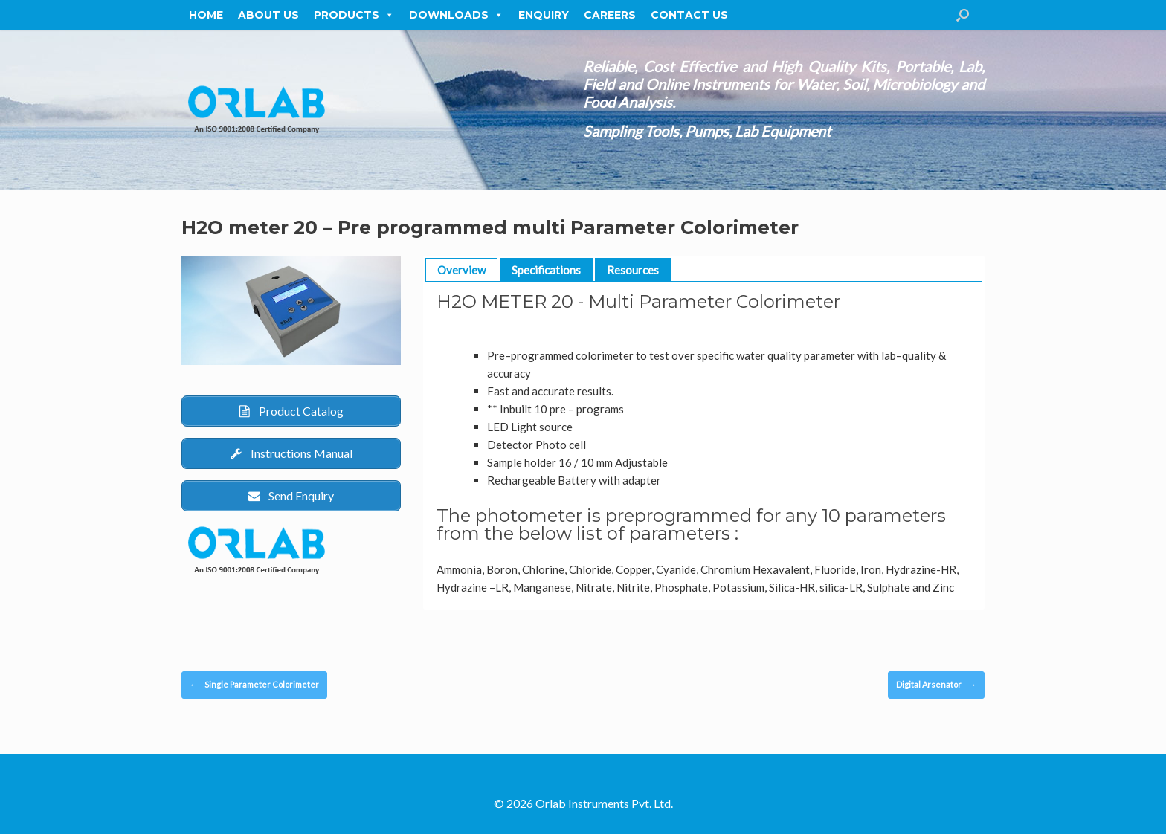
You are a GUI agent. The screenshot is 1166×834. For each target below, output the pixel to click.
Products (354, 15)
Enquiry (543, 15)
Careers (610, 15)
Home (206, 15)
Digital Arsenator (936, 685)
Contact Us (689, 15)
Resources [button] (633, 270)
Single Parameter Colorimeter (254, 685)
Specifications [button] (546, 270)
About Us (268, 15)
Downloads (456, 15)
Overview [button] (461, 270)
